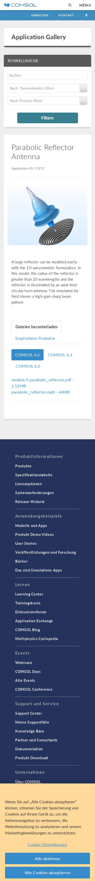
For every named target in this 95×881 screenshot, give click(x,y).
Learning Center (29, 594)
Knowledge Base (29, 731)
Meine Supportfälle (32, 722)
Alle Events (25, 680)
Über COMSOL (28, 781)
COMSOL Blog (27, 629)
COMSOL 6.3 (60, 355)
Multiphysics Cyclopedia (36, 638)
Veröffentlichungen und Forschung (45, 552)
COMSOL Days (28, 671)
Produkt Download (31, 757)
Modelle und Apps (31, 525)
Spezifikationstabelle (34, 474)
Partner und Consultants (36, 739)
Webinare (23, 662)
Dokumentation (29, 748)
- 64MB (40, 392)
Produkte (23, 465)
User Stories (25, 543)
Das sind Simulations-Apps (38, 570)
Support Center (28, 713)
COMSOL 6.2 (28, 366)
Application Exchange (34, 620)
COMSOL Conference (34, 689)
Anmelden (40, 15)
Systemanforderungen (34, 492)
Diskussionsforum (31, 611)
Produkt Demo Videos (34, 534)
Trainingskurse (28, 602)
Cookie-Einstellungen (47, 844)
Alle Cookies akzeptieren (47, 872)
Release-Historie (30, 501)
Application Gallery (38, 36)
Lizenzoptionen (28, 483)
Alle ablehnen (47, 858)
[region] (47, 832)
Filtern (47, 118)
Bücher (21, 561)
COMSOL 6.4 (27, 355)
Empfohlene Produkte (35, 338)
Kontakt (66, 15)
